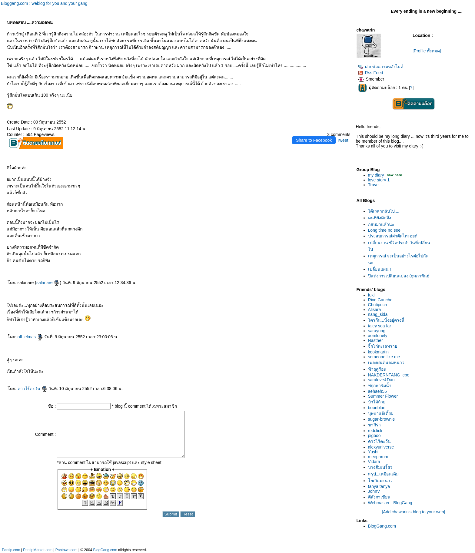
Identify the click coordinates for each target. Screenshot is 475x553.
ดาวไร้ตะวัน (33, 388)
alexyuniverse (381, 447)
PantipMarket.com (37, 550)
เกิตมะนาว (380, 480)
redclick (375, 430)
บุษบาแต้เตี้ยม (381, 413)
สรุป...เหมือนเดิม (383, 474)
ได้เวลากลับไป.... (384, 211)
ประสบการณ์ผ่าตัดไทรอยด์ (392, 235)
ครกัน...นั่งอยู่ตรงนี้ (386, 320)
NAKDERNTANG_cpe (389, 375)
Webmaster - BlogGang (390, 502)
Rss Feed (370, 72)
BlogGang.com (382, 526)
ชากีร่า (374, 424)
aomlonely (377, 335)
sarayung (377, 330)
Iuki (371, 295)
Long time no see (384, 230)
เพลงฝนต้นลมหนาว (386, 362)
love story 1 (379, 179)
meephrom (378, 456)
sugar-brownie (381, 419)
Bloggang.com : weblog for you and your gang (44, 3)
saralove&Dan (381, 379)
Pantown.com (66, 550)
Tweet (342, 140)
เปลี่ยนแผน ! (379, 269)
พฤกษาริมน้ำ (379, 385)
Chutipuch (377, 304)
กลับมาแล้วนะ (381, 224)
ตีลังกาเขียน (379, 497)
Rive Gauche (380, 299)
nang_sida (378, 314)
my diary (376, 175)
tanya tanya (379, 486)
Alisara (374, 309)
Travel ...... (378, 184)
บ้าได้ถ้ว (376, 401)
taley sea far (379, 325)
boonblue (377, 407)
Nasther (375, 340)
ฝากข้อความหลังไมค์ (380, 66)
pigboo (374, 435)
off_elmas (30, 336)
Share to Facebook (314, 140)
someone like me (384, 356)
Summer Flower (383, 396)
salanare (48, 282)
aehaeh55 (377, 391)
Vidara (374, 461)
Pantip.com (11, 550)
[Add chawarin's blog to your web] (413, 511)
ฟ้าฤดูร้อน (377, 369)
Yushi (373, 451)
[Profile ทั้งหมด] (427, 50)
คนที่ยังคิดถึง (379, 217)
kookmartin (378, 351)
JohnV (374, 491)
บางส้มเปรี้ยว (380, 467)
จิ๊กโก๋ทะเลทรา (382, 346)
